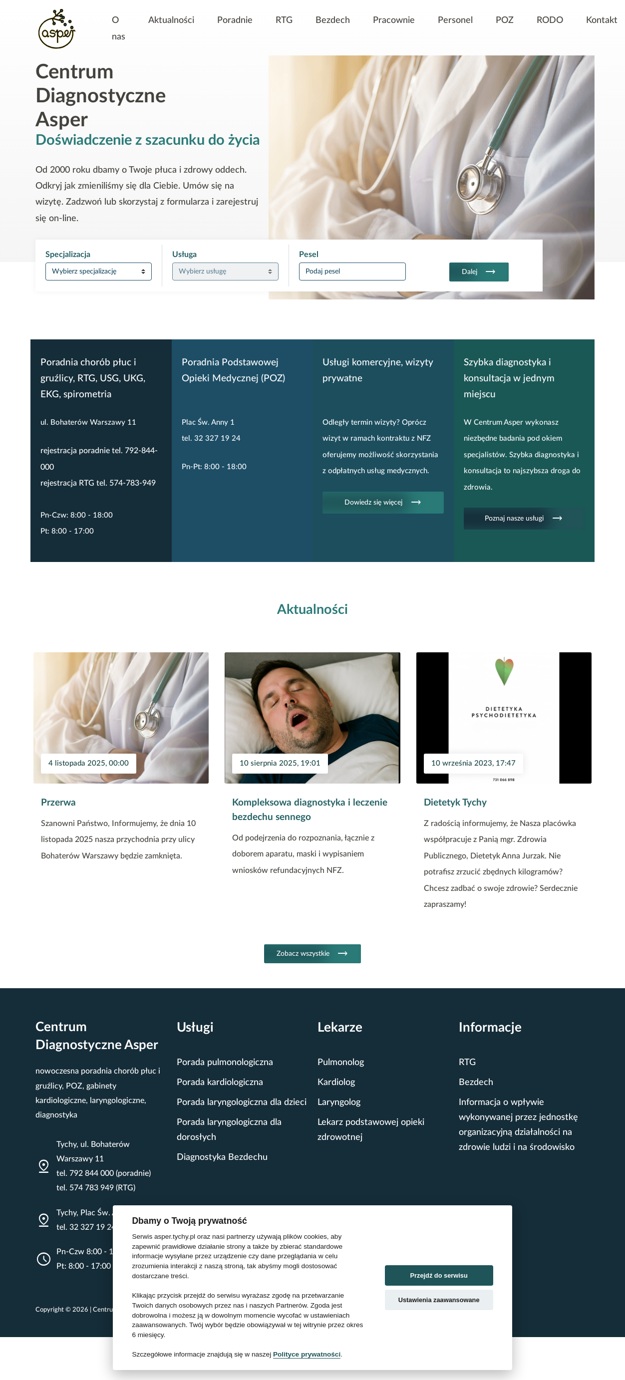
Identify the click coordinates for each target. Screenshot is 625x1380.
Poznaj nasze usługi (524, 519)
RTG (284, 20)
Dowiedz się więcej (383, 503)
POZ (505, 20)
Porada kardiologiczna (220, 1082)
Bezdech (332, 20)
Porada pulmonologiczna (225, 1062)
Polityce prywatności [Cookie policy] (306, 1354)
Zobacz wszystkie (312, 954)
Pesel (308, 255)
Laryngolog (338, 1102)
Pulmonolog (340, 1062)
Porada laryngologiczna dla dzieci (242, 1102)
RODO (550, 20)
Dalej (479, 272)
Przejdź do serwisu (439, 1275)
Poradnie (235, 20)
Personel (455, 20)
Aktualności (171, 20)
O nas (118, 28)
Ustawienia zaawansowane (439, 1300)
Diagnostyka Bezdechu (222, 1157)
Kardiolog (336, 1082)
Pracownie (394, 20)
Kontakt (602, 20)
